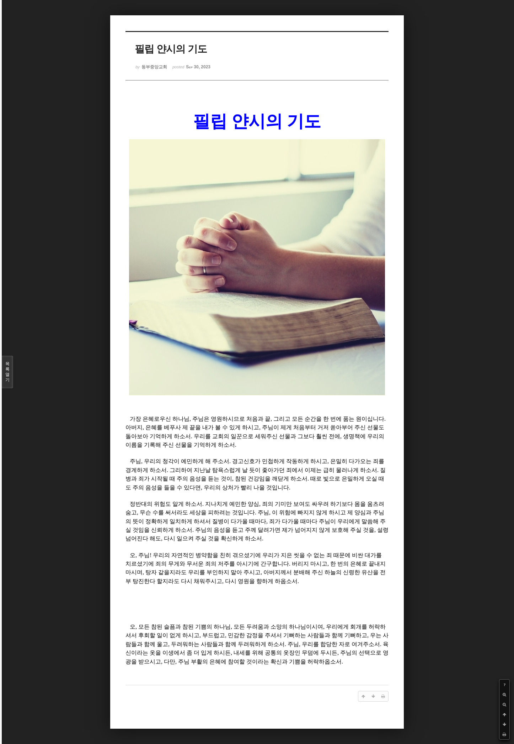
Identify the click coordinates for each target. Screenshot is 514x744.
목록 (7, 372)
